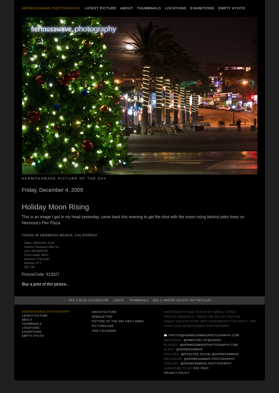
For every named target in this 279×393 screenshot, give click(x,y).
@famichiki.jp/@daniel (203, 340)
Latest (118, 300)
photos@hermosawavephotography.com (204, 335)
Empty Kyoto (231, 8)
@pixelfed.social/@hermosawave (210, 354)
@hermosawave (189, 349)
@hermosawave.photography (209, 358)
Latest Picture (100, 8)
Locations (175, 8)
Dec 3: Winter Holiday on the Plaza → (184, 300)
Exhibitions (202, 8)
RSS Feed (201, 368)
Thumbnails (149, 8)
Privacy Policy (177, 372)
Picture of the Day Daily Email (118, 321)
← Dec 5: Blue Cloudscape (86, 300)
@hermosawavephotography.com (209, 344)
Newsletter (102, 316)
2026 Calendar (104, 330)
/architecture (104, 311)
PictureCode (103, 325)
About (126, 8)
